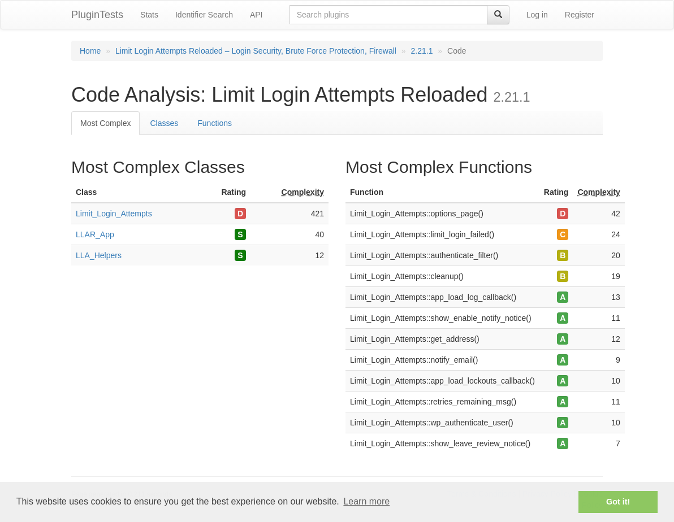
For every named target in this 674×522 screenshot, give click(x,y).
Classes (164, 123)
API (256, 14)
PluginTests (97, 14)
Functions (214, 123)
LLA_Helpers (99, 255)
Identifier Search (204, 14)
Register (579, 14)
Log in (537, 14)
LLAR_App (95, 234)
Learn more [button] (366, 501)
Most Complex (105, 123)
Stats (149, 14)
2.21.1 (422, 50)
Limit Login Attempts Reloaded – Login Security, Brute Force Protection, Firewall (255, 50)
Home (90, 50)
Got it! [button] (618, 501)
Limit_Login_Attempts (114, 213)
